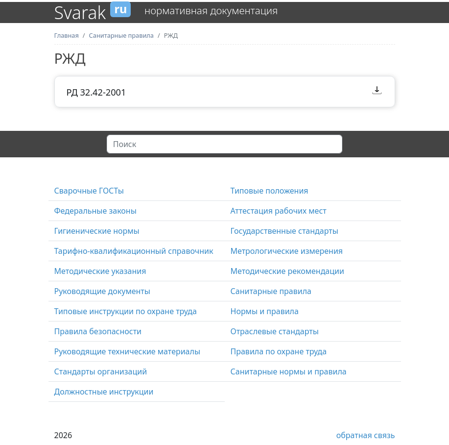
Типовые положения (269, 190)
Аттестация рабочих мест (279, 210)
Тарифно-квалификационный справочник (133, 251)
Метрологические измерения (287, 251)
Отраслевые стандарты (275, 331)
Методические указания (100, 271)
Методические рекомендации (287, 271)
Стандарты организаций (100, 371)
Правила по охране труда (279, 351)
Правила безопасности (98, 331)
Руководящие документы (102, 291)
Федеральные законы (95, 210)
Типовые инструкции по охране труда (125, 311)
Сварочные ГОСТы (89, 190)
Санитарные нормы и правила (289, 371)
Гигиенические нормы (97, 230)
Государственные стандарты (284, 230)
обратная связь (365, 435)
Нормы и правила (265, 311)
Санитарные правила (271, 291)
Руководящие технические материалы (127, 351)
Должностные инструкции (104, 391)
